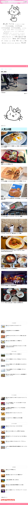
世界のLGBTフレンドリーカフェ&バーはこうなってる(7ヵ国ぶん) (16, 436)
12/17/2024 (8, 470)
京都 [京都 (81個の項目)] (18, 38)
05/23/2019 (8, 355)
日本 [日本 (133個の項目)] (17, 40)
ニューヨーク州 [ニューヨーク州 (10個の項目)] (22, 33)
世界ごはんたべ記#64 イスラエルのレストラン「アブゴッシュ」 (16, 441)
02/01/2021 (8, 448)
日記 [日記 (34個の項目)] (21, 40)
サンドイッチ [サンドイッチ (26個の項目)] (7, 31)
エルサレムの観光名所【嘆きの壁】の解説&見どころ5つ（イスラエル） (16, 447)
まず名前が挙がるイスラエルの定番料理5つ (12, 330)
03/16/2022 (8, 480)
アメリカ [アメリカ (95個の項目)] (11, 24)
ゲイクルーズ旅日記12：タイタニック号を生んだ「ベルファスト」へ (16, 359)
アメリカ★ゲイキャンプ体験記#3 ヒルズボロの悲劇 (14, 417)
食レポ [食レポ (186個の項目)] (23, 42)
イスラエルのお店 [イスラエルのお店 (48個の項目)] (5, 27)
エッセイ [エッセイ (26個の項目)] (4, 29)
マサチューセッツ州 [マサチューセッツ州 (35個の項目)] (6, 36)
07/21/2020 (8, 432)
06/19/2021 (8, 399)
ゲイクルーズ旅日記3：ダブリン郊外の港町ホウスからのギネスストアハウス (16, 365)
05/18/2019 (8, 366)
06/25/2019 (8, 331)
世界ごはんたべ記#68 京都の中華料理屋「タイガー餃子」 (15, 484)
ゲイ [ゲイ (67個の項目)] (12, 29)
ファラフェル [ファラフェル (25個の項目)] (14, 34)
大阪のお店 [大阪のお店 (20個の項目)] (6, 40)
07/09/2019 (8, 347)
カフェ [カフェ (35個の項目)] (8, 29)
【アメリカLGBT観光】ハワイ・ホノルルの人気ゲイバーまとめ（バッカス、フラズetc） (16, 403)
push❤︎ (25, 1)
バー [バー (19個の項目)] (9, 34)
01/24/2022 (8, 409)
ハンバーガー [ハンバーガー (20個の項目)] (5, 34)
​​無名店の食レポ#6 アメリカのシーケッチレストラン (14, 412)
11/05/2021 (8, 475)
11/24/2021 (8, 427)
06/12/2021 (8, 437)
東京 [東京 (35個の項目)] (26, 40)
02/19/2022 (8, 404)
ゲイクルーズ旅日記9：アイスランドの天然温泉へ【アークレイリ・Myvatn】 (16, 370)
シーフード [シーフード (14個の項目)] (12, 31)
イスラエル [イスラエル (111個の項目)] (18, 26)
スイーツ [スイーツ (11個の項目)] (16, 31)
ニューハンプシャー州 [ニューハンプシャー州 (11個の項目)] (16, 33)
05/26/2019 (8, 371)
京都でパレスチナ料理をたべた (11, 469)
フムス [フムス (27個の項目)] (19, 34)
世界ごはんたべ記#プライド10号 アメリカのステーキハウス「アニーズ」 (16, 398)
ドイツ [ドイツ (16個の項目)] (11, 33)
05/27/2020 (8, 326)
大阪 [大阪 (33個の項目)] (2, 40)
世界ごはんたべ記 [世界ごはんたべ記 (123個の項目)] (20, 36)
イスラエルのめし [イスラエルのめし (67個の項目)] (16, 27)
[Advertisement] (14, 55)
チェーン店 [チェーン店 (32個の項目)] (21, 31)
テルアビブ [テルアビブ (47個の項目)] (6, 33)
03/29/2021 (8, 376)
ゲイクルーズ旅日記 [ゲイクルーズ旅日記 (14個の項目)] (18, 29)
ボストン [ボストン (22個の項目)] (23, 34)
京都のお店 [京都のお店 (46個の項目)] (23, 38)
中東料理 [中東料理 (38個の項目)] (14, 38)
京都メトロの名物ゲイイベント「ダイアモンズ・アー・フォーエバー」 (16, 490)
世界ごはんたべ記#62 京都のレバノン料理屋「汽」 (14, 340)
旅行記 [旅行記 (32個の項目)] (13, 40)
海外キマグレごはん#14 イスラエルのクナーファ (13, 325)
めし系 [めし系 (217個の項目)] (5, 24)
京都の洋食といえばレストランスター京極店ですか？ (14, 474)
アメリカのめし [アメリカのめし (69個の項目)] (10, 26)
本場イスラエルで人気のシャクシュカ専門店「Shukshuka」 (15, 431)
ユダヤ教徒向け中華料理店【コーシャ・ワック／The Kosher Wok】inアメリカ (15, 408)
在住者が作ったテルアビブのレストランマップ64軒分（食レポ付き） (16, 336)
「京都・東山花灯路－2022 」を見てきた (12, 479)
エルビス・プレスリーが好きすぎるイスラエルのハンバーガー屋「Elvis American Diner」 (16, 346)
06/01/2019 (8, 337)
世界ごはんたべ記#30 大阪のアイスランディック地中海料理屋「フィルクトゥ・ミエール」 (16, 375)
